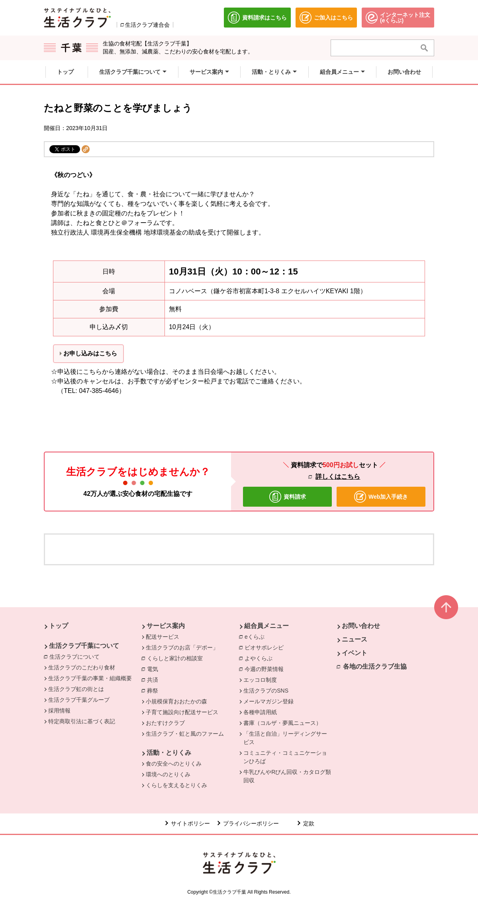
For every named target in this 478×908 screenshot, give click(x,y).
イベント (354, 652)
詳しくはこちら (337, 476)
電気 (154, 668)
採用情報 (59, 710)
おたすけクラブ (165, 723)
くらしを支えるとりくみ (176, 785)
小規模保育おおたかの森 (176, 701)
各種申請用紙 (260, 712)
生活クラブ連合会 (147, 25)
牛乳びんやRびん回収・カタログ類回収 (287, 776)
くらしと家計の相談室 (177, 657)
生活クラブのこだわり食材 (81, 667)
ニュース (354, 639)
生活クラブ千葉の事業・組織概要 (90, 678)
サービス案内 (166, 625)
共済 (154, 679)
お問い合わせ (361, 625)
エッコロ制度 (260, 680)
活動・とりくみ (169, 752)
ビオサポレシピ (266, 647)
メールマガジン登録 (268, 701)
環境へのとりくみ (168, 774)
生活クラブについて (76, 656)
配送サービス (162, 637)
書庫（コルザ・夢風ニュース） (282, 723)
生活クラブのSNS (265, 690)
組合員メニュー (266, 625)
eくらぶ (256, 636)
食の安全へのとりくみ (174, 763)
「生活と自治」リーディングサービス (285, 737)
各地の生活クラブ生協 (375, 666)
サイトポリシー (190, 823)
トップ (58, 625)
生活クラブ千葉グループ (79, 700)
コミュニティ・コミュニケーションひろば (285, 757)
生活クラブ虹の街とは (76, 689)
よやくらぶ (260, 657)
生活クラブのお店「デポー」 (182, 647)
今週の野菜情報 (266, 668)
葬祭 (154, 690)
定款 (308, 823)
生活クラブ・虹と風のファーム (185, 733)
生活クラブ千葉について (84, 645)
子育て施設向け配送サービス (182, 712)
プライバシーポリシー (251, 823)
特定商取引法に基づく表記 (81, 721)
